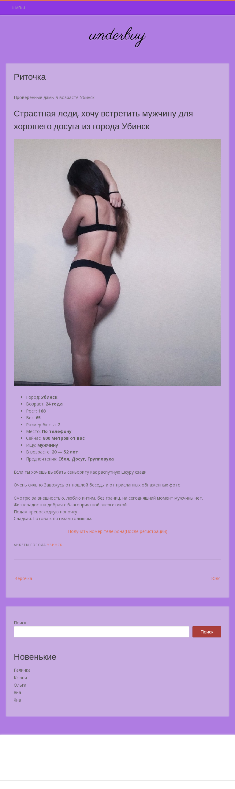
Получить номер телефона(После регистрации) (117, 531)
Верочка (23, 578)
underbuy (118, 35)
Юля (216, 578)
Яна (17, 692)
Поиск (20, 623)
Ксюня (20, 678)
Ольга (20, 685)
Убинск (54, 544)
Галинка (22, 670)
